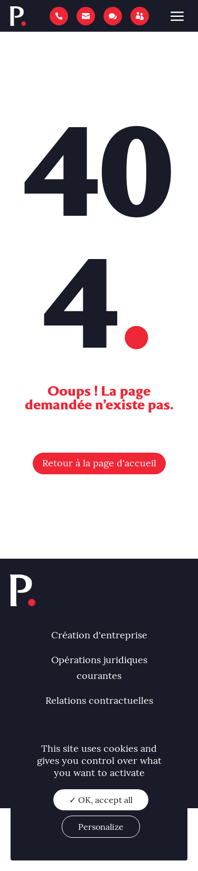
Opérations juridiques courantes (99, 668)
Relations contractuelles (99, 700)
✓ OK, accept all (101, 800)
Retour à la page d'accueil (99, 463)
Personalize (101, 826)
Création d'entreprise (99, 635)
